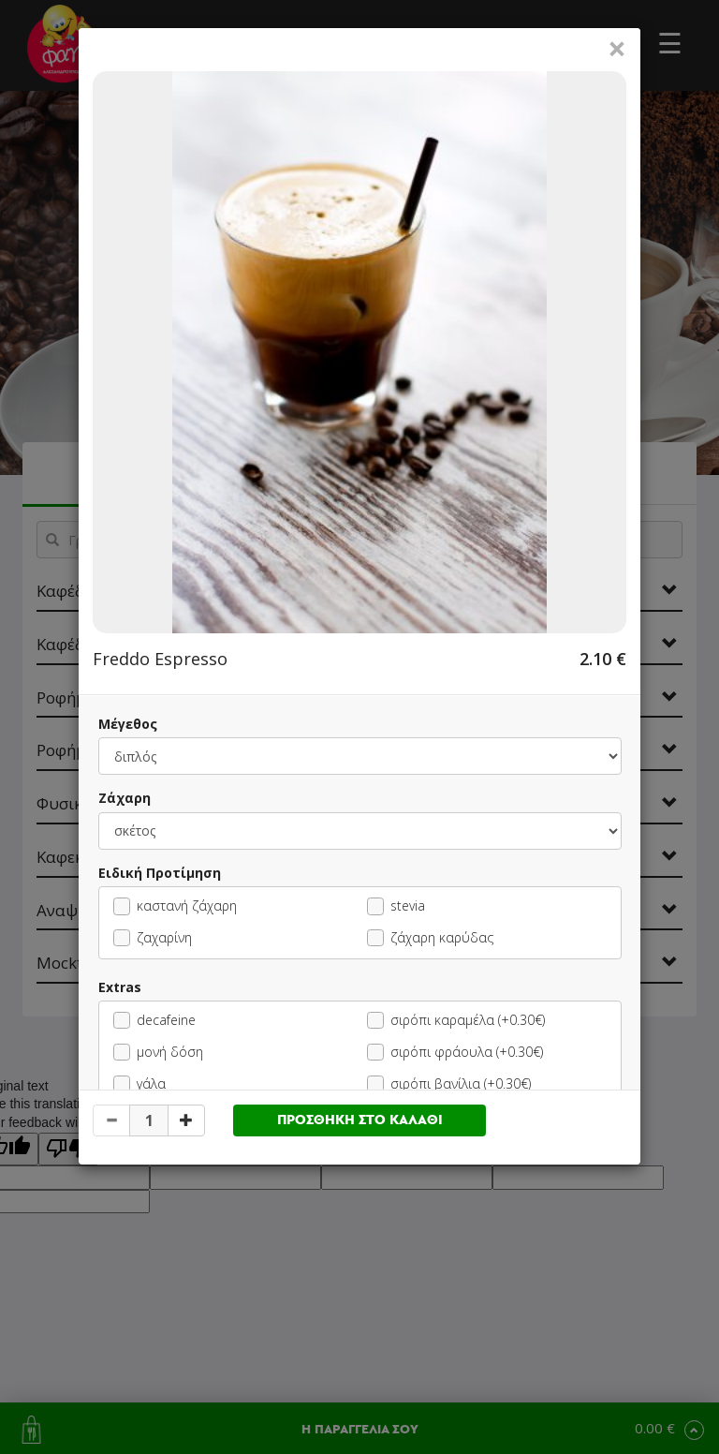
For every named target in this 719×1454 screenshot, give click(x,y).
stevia (396, 905)
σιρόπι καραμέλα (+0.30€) (456, 1020)
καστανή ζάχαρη (175, 905)
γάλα (139, 1083)
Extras (119, 987)
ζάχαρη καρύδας (430, 937)
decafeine (154, 1020)
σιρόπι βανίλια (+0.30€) (449, 1083)
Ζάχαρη (124, 798)
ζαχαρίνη (152, 937)
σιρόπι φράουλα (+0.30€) (455, 1052)
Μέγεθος (127, 724)
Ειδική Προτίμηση (159, 873)
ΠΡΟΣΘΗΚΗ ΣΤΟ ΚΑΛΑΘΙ (360, 1120)
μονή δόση (158, 1052)
